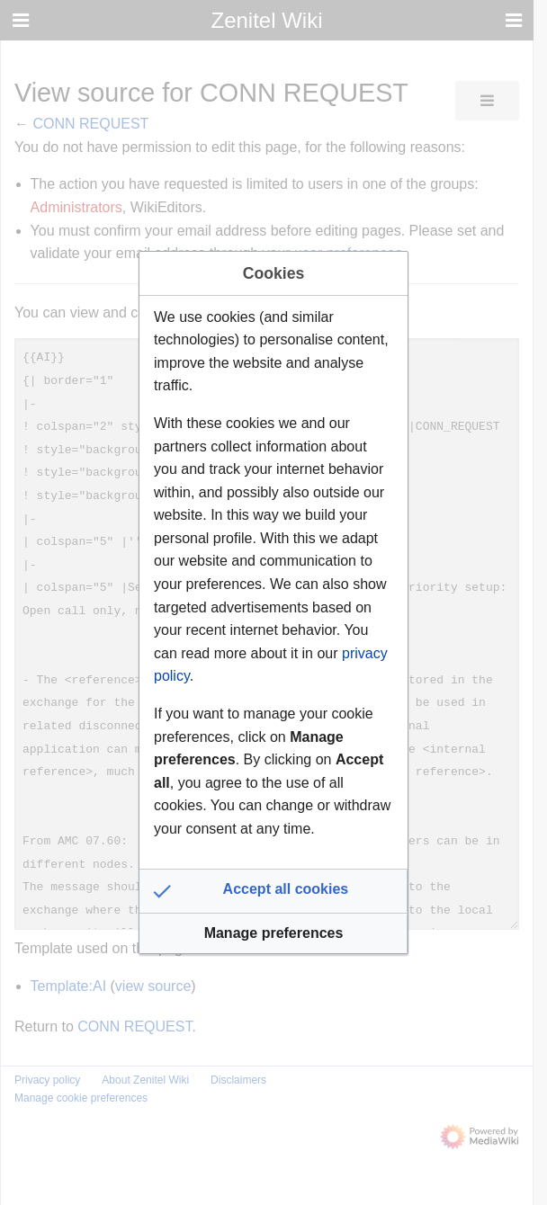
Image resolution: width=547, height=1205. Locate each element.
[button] (273, 891)
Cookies (273, 273)
